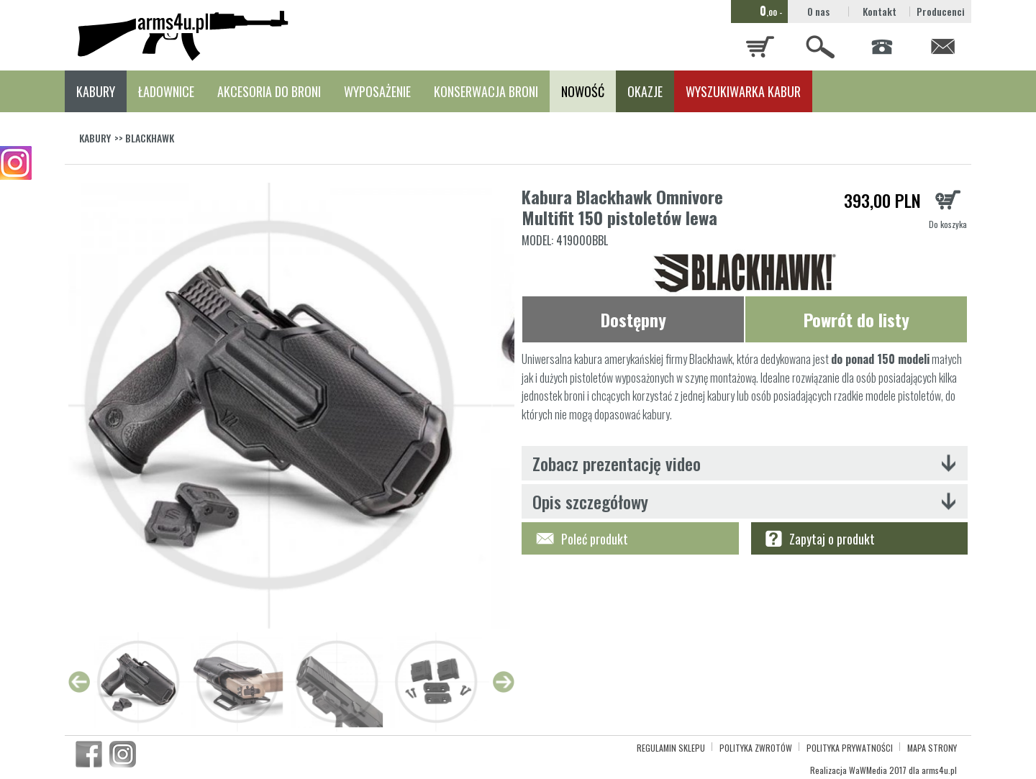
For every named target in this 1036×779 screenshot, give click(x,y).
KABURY (95, 91)
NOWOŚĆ (582, 91)
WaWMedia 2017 (877, 770)
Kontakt (879, 11)
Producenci (941, 11)
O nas (818, 11)
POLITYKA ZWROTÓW (755, 748)
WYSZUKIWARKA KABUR (743, 91)
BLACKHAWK (149, 137)
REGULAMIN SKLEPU (671, 748)
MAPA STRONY (932, 748)
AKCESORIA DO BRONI (269, 91)
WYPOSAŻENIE (377, 91)
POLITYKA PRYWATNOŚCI (849, 748)
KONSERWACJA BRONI (486, 91)
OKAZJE (645, 91)
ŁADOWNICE (166, 91)
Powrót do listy (856, 319)
